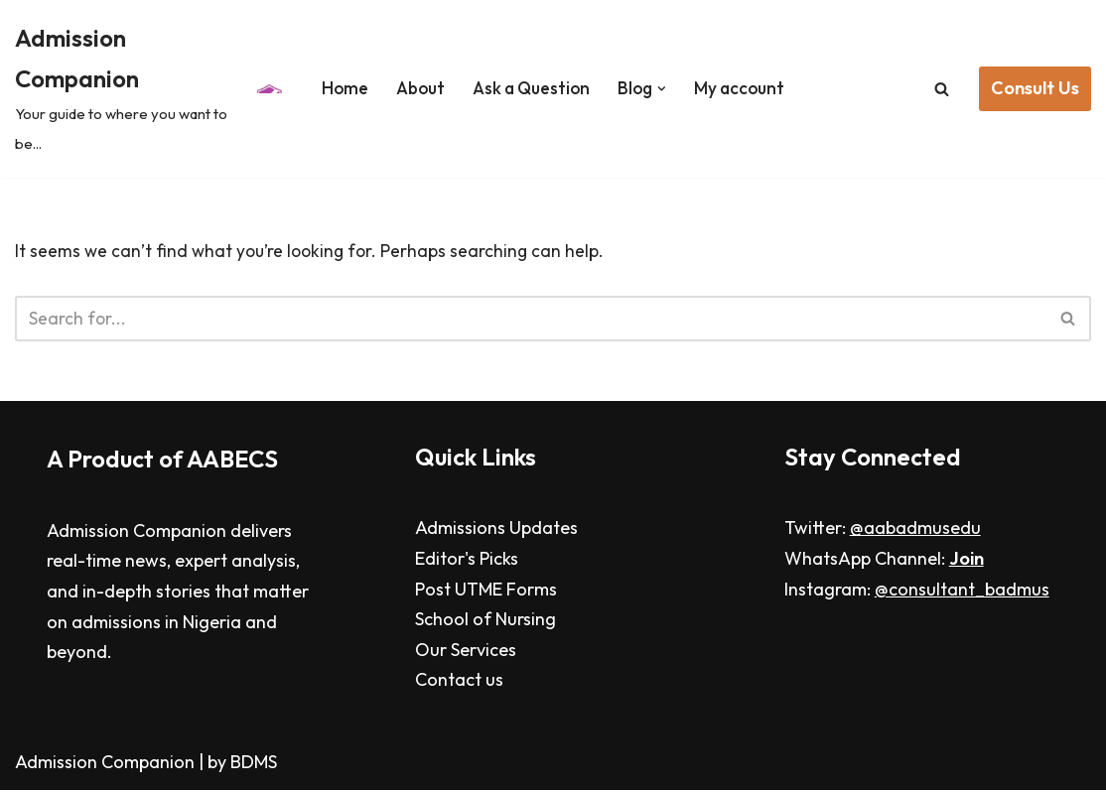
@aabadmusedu (915, 530)
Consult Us (1035, 87)
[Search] (941, 88)
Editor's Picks (466, 561)
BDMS (253, 764)
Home (336, 87)
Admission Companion (107, 764)
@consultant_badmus (962, 591)
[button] (667, 88)
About (414, 87)
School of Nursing (485, 621)
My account (747, 87)
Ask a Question (531, 87)
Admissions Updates (496, 530)
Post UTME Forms (486, 591)
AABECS (232, 460)
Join (966, 561)
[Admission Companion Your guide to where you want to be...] (146, 89)
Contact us (459, 682)
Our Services (465, 651)
